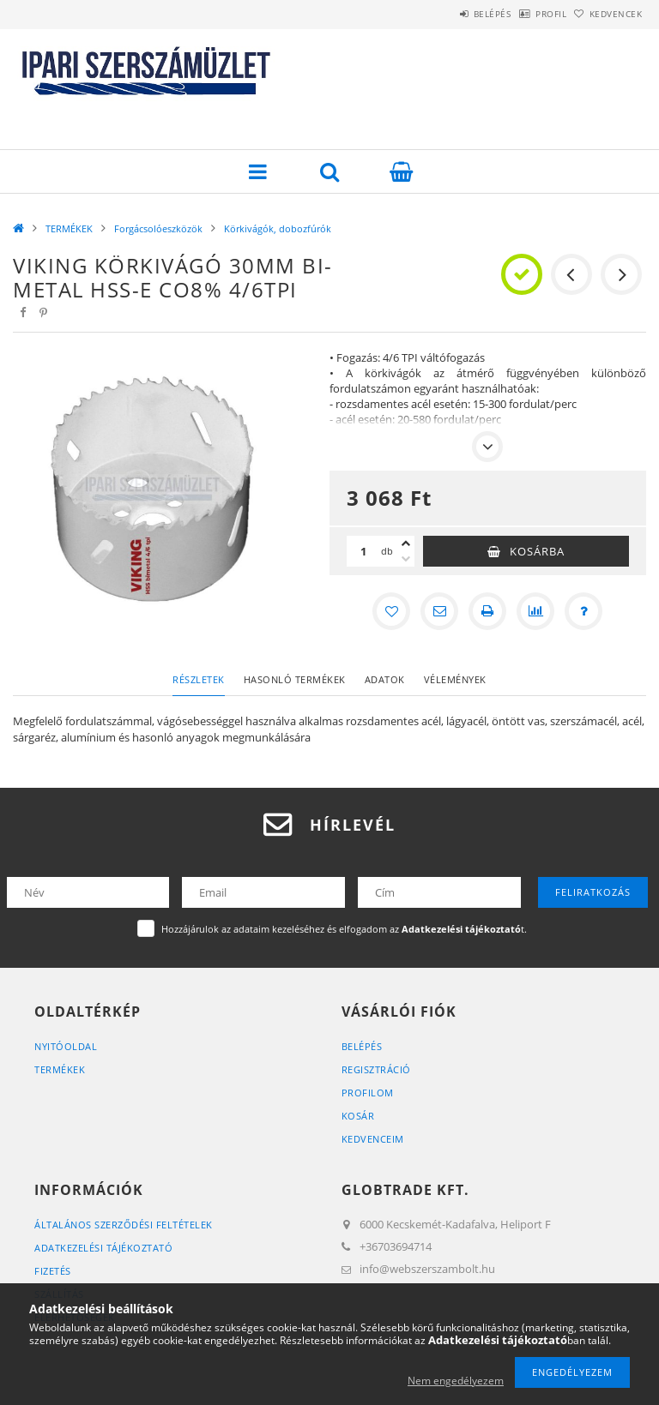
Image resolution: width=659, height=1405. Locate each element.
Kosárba (537, 551)
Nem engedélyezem (456, 1380)
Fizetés (52, 1270)
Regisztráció (376, 1069)
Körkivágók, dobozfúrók (277, 228)
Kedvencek (607, 14)
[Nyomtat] (487, 611)
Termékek (59, 1069)
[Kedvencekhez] (391, 611)
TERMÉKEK (69, 228)
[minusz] (405, 559)
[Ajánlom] (439, 611)
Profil (524, 14)
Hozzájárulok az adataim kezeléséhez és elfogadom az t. (344, 928)
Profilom (368, 1092)
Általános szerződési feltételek (123, 1224)
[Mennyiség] (364, 551)
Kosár (358, 1115)
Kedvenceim (373, 1138)
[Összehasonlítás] (535, 611)
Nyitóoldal (65, 1046)
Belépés (448, 14)
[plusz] (405, 543)
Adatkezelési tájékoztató (103, 1247)
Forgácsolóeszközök (158, 228)
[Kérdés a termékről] (583, 611)
